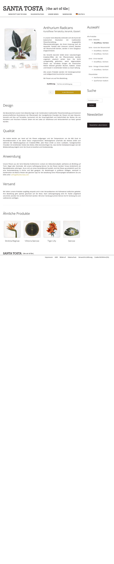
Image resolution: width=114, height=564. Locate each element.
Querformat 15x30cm (101, 81)
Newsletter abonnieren (98, 125)
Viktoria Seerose (32, 241)
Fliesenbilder (93, 74)
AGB (56, 257)
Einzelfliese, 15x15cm (101, 54)
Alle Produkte (91, 36)
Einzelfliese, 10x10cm (101, 51)
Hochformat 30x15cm (101, 77)
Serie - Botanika (94, 40)
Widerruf (63, 257)
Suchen (91, 105)
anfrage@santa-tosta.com (20, 175)
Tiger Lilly (52, 241)
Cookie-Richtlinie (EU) (101, 257)
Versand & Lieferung (85, 257)
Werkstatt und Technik (17, 14)
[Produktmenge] (51, 92)
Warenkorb (67, 14)
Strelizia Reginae (12, 241)
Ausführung (51, 84)
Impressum (49, 257)
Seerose (71, 241)
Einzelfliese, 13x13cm (101, 43)
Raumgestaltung (37, 14)
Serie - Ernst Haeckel (96, 59)
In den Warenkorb (68, 92)
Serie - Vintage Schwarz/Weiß (99, 66)
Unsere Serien (53, 14)
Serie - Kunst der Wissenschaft (99, 47)
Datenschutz (72, 257)
